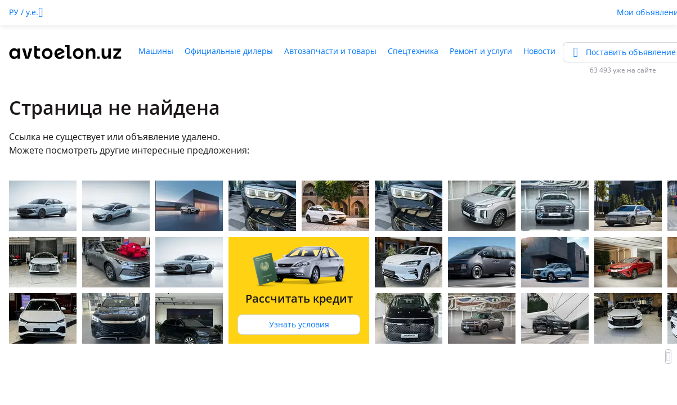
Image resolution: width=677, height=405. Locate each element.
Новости (539, 51)
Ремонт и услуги (481, 51)
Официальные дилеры (229, 51)
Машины (155, 51)
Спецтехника (413, 51)
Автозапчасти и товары (330, 51)
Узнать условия (299, 324)
